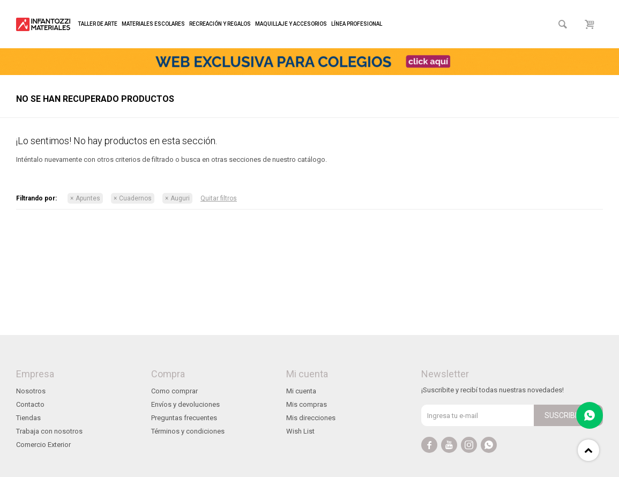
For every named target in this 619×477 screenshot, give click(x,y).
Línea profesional (356, 24)
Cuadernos (135, 198)
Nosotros (31, 391)
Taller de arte (97, 24)
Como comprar (174, 391)
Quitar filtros (218, 198)
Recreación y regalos (220, 24)
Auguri (180, 198)
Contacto (30, 404)
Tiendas (28, 418)
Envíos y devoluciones (185, 404)
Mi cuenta (301, 391)
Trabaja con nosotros (49, 431)
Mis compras (306, 404)
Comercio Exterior (43, 445)
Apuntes (88, 198)
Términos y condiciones (188, 431)
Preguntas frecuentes (184, 418)
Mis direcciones (310, 418)
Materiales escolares (153, 24)
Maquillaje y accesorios (291, 24)
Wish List (300, 431)
